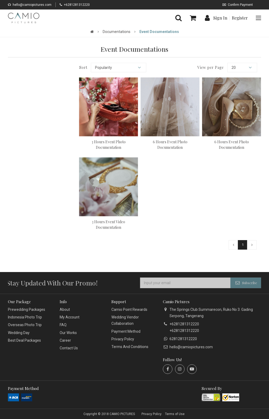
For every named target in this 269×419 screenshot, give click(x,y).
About (65, 309)
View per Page (210, 67)
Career (65, 340)
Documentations (116, 32)
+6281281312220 (75, 5)
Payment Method (125, 331)
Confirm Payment (238, 5)
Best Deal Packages (24, 340)
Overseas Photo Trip (25, 325)
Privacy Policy (122, 339)
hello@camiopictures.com (29, 5)
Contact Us (69, 348)
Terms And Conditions (129, 347)
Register (240, 18)
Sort (83, 67)
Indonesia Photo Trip (25, 317)
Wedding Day (19, 333)
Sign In (220, 18)
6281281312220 (183, 339)
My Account (69, 317)
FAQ (63, 325)
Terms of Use (175, 414)
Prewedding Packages (26, 309)
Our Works (68, 333)
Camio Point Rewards (129, 309)
